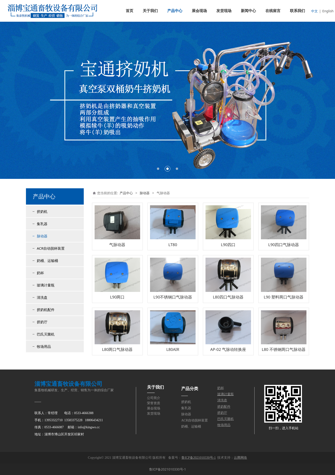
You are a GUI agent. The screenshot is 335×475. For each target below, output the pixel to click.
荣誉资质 (153, 403)
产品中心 (174, 11)
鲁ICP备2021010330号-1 (167, 469)
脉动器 (42, 236)
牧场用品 (44, 346)
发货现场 (223, 11)
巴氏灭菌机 (45, 334)
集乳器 (42, 223)
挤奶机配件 (45, 309)
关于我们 (150, 11)
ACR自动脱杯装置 (51, 248)
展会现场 (199, 11)
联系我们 (297, 11)
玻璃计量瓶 (45, 285)
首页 (129, 11)
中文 (314, 11)
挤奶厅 (42, 321)
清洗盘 (42, 297)
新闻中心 (248, 11)
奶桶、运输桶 (47, 260)
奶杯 (40, 272)
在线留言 (273, 11)
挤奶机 (42, 211)
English (328, 11)
